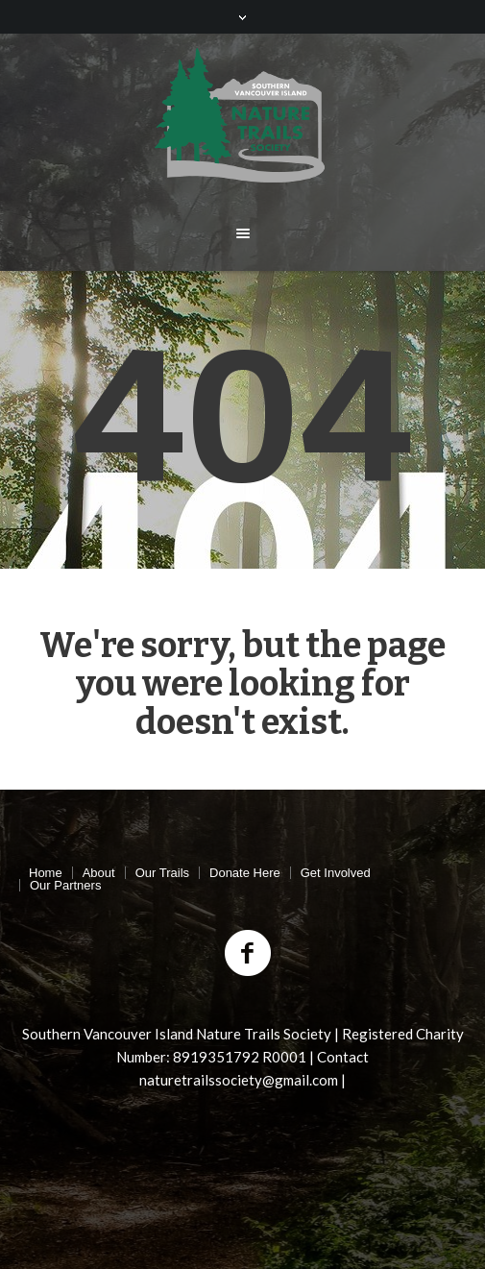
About (99, 872)
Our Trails (162, 872)
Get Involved (336, 872)
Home (45, 872)
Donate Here (244, 872)
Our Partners (65, 885)
